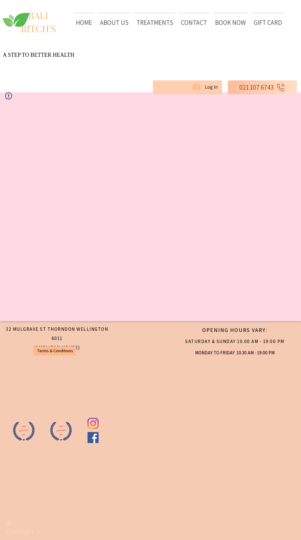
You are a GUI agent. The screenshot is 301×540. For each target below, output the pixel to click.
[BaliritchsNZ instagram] (93, 423)
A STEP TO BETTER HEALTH (38, 55)
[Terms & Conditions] (54, 351)
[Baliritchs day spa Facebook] (93, 437)
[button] (154, 20)
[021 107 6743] (262, 87)
